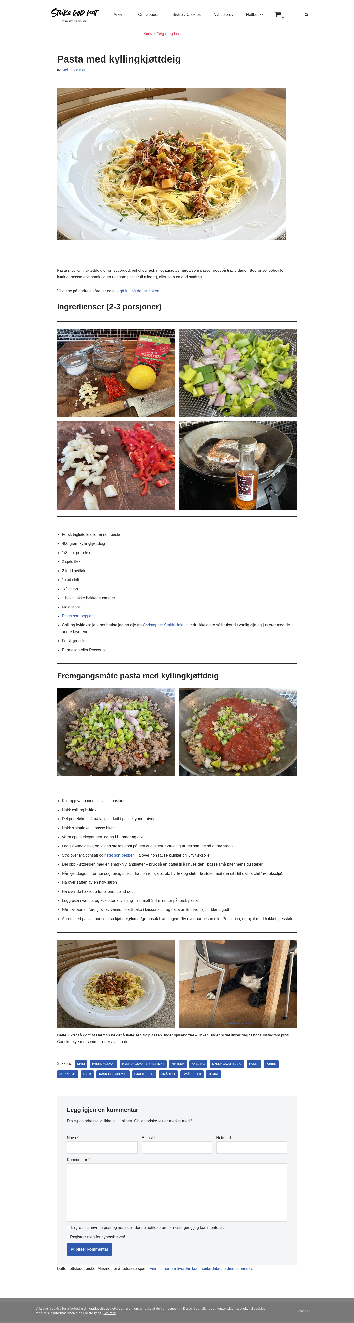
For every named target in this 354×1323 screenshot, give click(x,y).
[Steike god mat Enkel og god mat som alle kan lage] (74, 14)
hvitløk (178, 1066)
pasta (255, 1066)
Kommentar (78, 1161)
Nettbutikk (255, 14)
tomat (214, 1076)
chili (81, 1066)
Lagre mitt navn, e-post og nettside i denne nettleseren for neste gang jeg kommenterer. (147, 1230)
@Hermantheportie (238, 1025)
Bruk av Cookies (187, 14)
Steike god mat (73, 70)
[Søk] (306, 14)
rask (87, 1076)
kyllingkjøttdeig (228, 1066)
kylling (199, 1066)
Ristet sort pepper (77, 617)
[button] (125, 15)
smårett (169, 1076)
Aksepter (303, 1310)
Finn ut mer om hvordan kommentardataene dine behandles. (203, 1271)
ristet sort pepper (119, 856)
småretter (192, 1076)
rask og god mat (113, 1076)
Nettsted (223, 1140)
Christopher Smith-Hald (164, 626)
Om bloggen (149, 14)
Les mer (110, 1313)
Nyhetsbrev (224, 14)
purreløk (67, 1076)
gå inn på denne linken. (140, 291)
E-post (149, 1140)
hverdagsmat (103, 1066)
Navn (73, 1140)
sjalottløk (144, 1076)
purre (272, 1066)
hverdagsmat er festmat (144, 1066)
